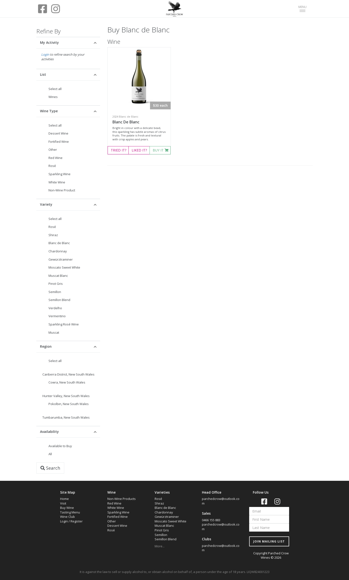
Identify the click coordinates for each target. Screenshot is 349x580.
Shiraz (53, 235)
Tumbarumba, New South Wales (66, 417)
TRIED (118, 150)
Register (77, 521)
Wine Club (67, 516)
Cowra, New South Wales (66, 382)
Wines (53, 97)
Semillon (54, 292)
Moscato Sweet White (64, 267)
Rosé (52, 166)
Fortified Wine (58, 141)
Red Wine (55, 158)
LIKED (139, 150)
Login (45, 54)
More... (160, 546)
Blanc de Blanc (59, 243)
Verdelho (55, 308)
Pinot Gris (55, 283)
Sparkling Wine (59, 174)
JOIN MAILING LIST (269, 541)
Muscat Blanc (58, 275)
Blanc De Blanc (125, 122)
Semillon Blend (59, 300)
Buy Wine (67, 507)
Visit (63, 503)
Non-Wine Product (61, 190)
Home (64, 499)
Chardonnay (57, 251)
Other (52, 149)
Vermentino (57, 316)
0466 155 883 (211, 520)
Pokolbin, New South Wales (68, 404)
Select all (55, 89)
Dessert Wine (58, 133)
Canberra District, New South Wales (68, 374)
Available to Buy (60, 446)
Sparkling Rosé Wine (63, 324)
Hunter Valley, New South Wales (66, 396)
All (50, 454)
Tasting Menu (70, 512)
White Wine (56, 182)
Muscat (53, 332)
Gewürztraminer (60, 259)
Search (50, 468)
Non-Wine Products (121, 499)
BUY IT (160, 150)
